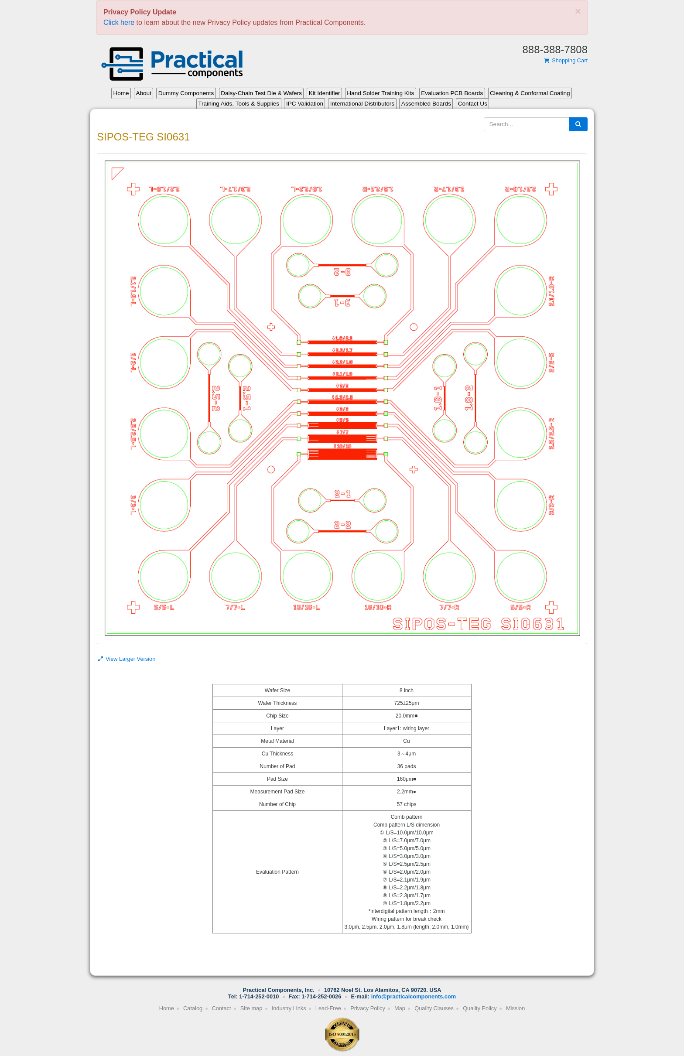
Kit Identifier (324, 93)
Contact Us (472, 103)
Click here (118, 22)
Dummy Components (186, 93)
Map (399, 1008)
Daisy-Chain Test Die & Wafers (261, 93)
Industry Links (289, 1008)
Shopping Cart (565, 60)
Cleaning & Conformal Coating (530, 93)
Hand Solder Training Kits (380, 93)
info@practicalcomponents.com (413, 996)
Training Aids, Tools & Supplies (238, 103)
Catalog (192, 1008)
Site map (251, 1008)
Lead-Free (328, 1008)
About (143, 93)
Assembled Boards (426, 103)
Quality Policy (480, 1008)
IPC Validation (304, 103)
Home (121, 93)
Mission (515, 1008)
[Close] (578, 11)
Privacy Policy (367, 1008)
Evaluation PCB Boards (452, 93)
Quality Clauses (434, 1008)
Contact (221, 1008)
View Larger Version (126, 659)
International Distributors (362, 103)
